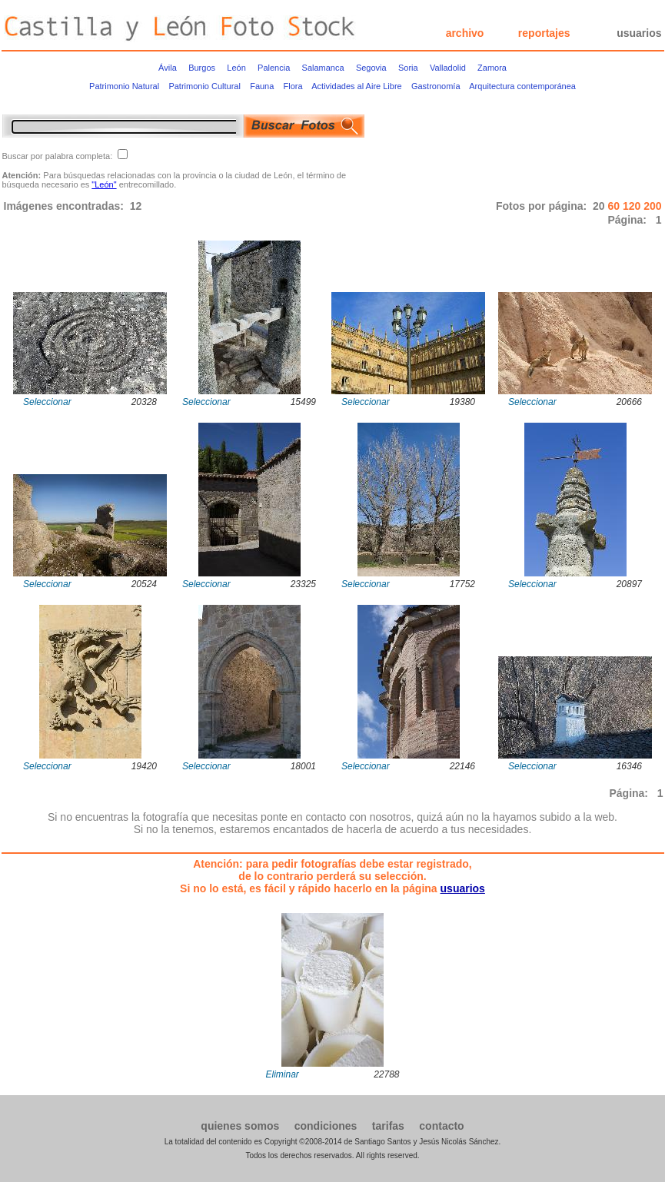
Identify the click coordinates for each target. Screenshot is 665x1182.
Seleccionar (47, 402)
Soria (408, 67)
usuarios (639, 33)
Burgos (201, 67)
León (236, 67)
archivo (465, 33)
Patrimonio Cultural (204, 86)
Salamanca (323, 67)
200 (652, 206)
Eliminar (282, 1074)
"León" (103, 184)
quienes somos (240, 1126)
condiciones (325, 1126)
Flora (293, 86)
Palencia (274, 67)
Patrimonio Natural (124, 86)
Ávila (167, 67)
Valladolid (448, 67)
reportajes (544, 33)
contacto (441, 1126)
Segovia (371, 67)
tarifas (388, 1126)
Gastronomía (436, 86)
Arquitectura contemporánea (522, 86)
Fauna (262, 86)
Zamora (492, 67)
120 (633, 206)
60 (614, 206)
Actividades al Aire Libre (356, 86)
